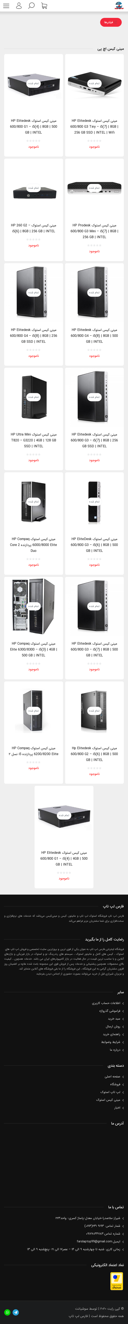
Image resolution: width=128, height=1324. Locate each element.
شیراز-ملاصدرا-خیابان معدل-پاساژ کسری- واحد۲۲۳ (88, 1218)
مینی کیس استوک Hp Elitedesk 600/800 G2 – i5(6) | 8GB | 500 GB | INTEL (94, 754)
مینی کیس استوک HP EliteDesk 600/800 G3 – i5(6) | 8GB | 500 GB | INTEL (94, 545)
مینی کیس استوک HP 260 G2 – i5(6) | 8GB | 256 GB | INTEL (33, 228)
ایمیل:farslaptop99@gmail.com (98, 1241)
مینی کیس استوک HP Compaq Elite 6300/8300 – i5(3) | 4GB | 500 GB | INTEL (33, 649)
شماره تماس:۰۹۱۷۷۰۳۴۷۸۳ (103, 1233)
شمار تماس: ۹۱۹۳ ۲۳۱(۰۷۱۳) (102, 1225)
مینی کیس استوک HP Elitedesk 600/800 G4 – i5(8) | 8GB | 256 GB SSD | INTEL (33, 335)
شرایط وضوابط (110, 1042)
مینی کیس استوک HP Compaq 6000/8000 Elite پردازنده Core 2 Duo (33, 545)
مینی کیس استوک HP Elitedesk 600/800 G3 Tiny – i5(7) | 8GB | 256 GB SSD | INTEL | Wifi (94, 126)
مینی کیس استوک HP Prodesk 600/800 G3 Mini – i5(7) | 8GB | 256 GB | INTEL (94, 231)
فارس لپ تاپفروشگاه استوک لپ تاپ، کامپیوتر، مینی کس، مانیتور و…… (119, 6)
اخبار (117, 1107)
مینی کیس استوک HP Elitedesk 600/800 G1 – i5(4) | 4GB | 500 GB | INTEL (64, 858)
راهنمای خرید (111, 1034)
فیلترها (110, 22)
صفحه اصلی (112, 1076)
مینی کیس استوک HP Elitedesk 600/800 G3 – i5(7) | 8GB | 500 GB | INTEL (94, 649)
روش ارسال (113, 1026)
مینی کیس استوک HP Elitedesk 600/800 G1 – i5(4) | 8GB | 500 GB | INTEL (33, 126)
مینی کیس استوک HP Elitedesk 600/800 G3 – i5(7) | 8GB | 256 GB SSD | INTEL (94, 440)
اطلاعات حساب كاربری (106, 1003)
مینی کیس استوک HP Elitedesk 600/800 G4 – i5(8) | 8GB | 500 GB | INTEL (94, 335)
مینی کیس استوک (108, 1099)
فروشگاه (115, 1084)
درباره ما (115, 1049)
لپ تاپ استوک (110, 1092)
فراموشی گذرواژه (109, 1010)
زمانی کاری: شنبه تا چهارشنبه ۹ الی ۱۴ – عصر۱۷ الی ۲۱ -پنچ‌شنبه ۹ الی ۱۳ (73, 1249)
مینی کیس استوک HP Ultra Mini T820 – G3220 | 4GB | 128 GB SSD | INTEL (34, 440)
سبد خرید (114, 1018)
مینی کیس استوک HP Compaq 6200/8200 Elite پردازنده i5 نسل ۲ (33, 751)
